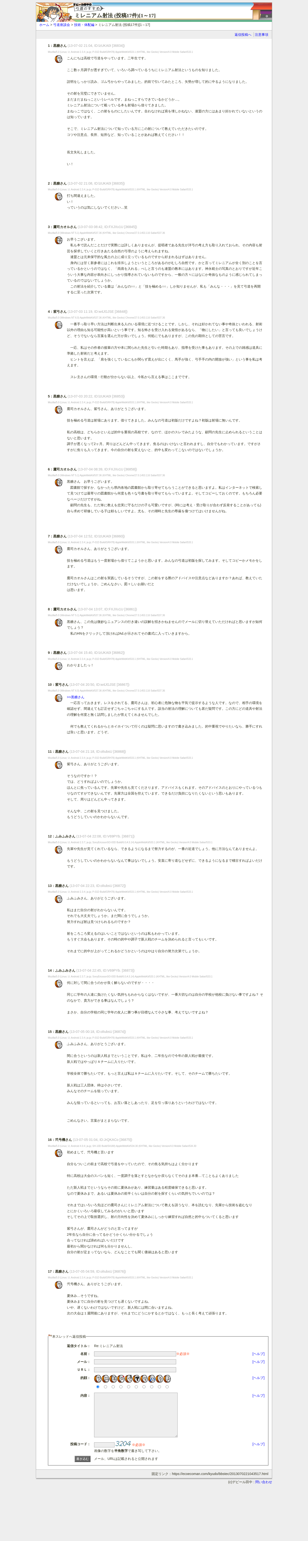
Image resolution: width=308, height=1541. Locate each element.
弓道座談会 (61, 25)
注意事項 (261, 34)
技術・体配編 (84, 25)
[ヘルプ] (258, 1354)
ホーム (44, 25)
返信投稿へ (243, 34)
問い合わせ (263, 1491)
